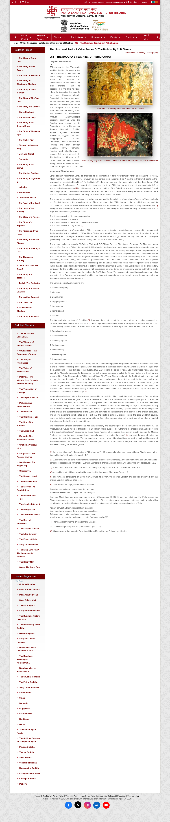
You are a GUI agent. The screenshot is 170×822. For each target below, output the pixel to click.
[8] (127, 440)
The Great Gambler (28, 487)
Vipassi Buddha (26, 758)
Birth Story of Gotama (29, 595)
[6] (86, 397)
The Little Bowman (28, 539)
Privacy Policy (58, 801)
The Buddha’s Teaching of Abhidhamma (25, 665)
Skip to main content (96, 2)
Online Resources (28, 48)
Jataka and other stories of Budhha (56, 48)
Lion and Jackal (26, 159)
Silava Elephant (26, 117)
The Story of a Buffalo (29, 112)
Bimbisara (24, 724)
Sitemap (130, 801)
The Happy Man (26, 567)
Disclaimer (121, 801)
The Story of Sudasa (29, 534)
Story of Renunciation (29, 616)
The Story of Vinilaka (29, 322)
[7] (125, 414)
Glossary (141, 58)
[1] (76, 194)
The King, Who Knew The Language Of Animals (28, 558)
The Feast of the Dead (29, 208)
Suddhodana (25, 698)
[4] (82, 231)
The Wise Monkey (27, 123)
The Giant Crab (26, 308)
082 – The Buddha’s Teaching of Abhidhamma (96, 48)
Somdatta (23, 165)
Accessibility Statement (106, 801)
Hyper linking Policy (88, 801)
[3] (157, 211)
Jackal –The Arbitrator (29, 289)
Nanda (22, 730)
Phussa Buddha (27, 752)
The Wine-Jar (25, 417)
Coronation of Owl (27, 203)
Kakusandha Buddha (29, 773)
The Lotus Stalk (26, 436)
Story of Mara (25, 719)
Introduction (130, 58)
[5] (89, 326)
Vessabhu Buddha (28, 768)
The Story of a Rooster (29, 222)
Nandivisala (24, 198)
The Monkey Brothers (29, 179)
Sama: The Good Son (29, 573)
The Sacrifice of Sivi (29, 422)
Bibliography (152, 58)
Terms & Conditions (43, 801)
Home (15, 48)
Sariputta (23, 709)
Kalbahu (23, 193)
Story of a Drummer (28, 550)
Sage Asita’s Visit (27, 606)
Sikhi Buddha (25, 763)
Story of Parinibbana (29, 693)
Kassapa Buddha (27, 784)
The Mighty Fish (26, 145)
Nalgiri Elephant (27, 639)
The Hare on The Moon (29, 81)
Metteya (23, 789)
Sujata (22, 703)
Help (137, 801)
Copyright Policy (71, 801)
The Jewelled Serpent (29, 510)
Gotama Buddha (27, 590)
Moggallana (25, 714)
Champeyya (25, 476)
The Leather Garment (29, 302)
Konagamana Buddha (29, 779)
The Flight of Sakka (28, 403)
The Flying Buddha (28, 687)
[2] (152, 194)
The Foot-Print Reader (30, 520)
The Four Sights (27, 611)
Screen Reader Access (114, 2)
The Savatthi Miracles (29, 682)
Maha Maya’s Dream (29, 600)
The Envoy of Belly (28, 545)
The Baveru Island (28, 482)
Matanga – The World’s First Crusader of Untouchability (27, 385)
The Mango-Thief (27, 515)
